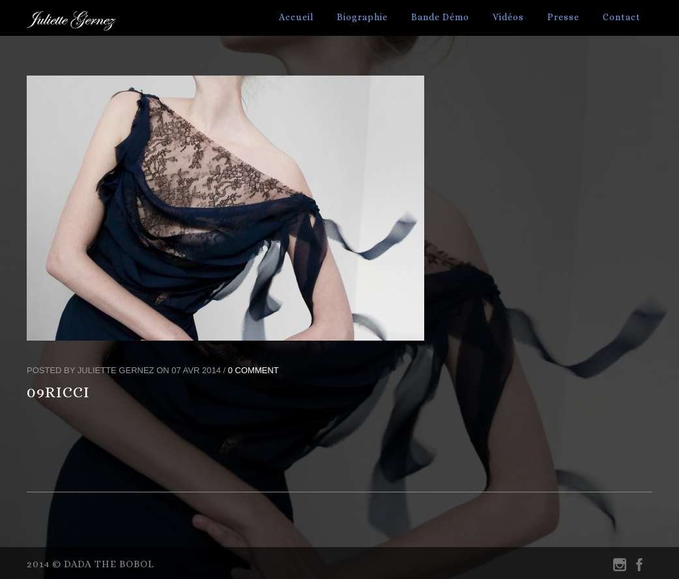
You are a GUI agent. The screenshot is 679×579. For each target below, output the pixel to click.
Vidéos (508, 17)
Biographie (362, 17)
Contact (622, 17)
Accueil (296, 17)
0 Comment (253, 370)
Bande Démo (440, 17)
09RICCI (58, 392)
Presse (563, 17)
